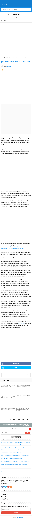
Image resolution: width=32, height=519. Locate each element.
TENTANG (5, 490)
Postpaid (22, 244)
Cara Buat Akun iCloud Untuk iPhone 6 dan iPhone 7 (11, 455)
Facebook (10, 361)
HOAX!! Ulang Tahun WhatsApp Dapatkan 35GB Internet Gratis (14, 461)
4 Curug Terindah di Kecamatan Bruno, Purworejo (11, 450)
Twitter (10, 365)
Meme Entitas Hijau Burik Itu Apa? (23, 392)
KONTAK (4, 493)
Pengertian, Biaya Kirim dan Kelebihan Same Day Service (12, 464)
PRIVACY (5, 495)
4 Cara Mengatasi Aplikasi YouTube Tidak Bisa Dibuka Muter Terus (8, 395)
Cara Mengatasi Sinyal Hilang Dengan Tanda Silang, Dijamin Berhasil (15, 444)
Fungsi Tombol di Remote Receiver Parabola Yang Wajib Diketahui (15, 452)
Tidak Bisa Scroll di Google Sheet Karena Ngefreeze (12, 447)
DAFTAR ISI (5, 497)
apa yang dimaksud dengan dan (10, 244)
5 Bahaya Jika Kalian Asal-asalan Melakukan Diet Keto (8, 406)
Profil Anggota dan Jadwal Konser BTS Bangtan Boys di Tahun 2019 (23, 383)
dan (21, 321)
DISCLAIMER (5, 492)
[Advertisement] (16, 36)
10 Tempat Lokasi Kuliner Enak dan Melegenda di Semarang (8, 383)
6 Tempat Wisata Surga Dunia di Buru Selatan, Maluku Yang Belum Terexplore (23, 406)
